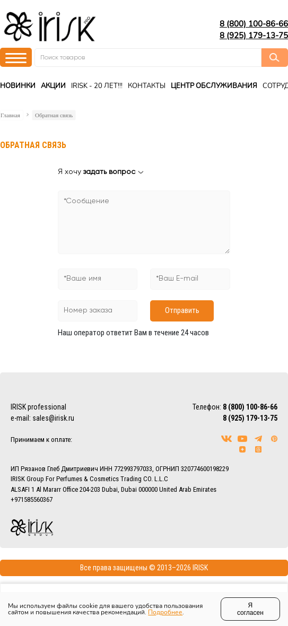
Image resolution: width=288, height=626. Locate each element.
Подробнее (165, 612)
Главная (10, 115)
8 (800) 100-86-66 (254, 24)
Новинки (18, 86)
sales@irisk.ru (53, 418)
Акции (53, 86)
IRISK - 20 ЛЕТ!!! (97, 86)
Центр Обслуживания (214, 86)
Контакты (146, 86)
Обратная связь (54, 115)
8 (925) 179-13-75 (254, 35)
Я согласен (250, 609)
